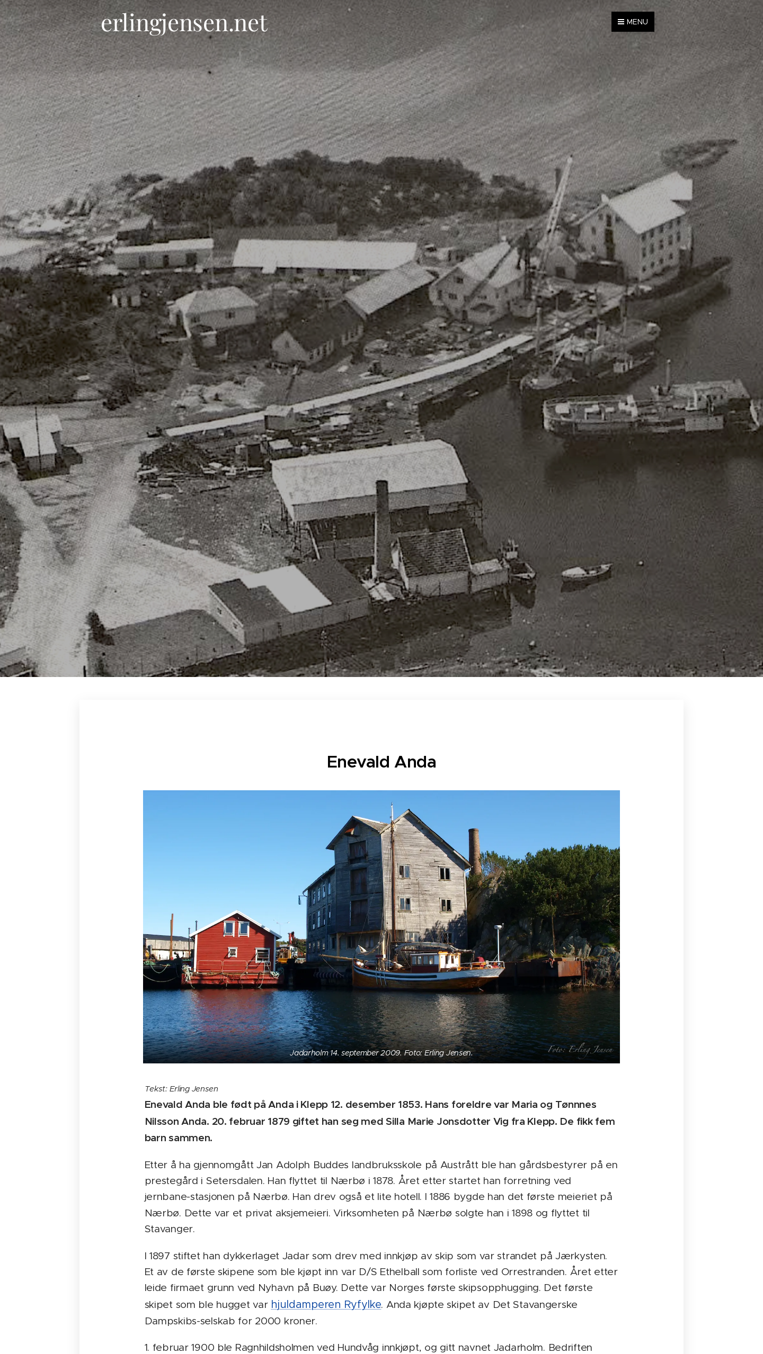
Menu (633, 21)
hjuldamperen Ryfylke (326, 1304)
